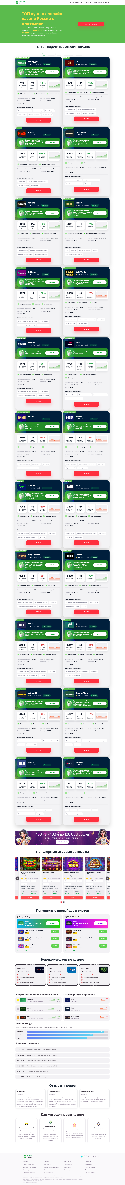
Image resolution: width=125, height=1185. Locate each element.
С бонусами (78, 54)
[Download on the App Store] (97, 1156)
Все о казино (88, 1164)
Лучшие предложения (29, 1170)
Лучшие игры (68, 1164)
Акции (86, 1170)
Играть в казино (91, 24)
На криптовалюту (48, 1172)
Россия (59, 54)
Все (44, 54)
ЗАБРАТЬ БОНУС (62, 842)
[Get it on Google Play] (86, 1156)
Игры (83, 2)
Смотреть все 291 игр (23, 950)
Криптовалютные (68, 54)
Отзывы (94, 2)
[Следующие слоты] (107, 878)
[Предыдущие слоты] (17, 878)
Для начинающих (90, 1172)
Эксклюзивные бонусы (29, 1167)
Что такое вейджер (90, 1167)
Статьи (107, 2)
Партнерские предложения (51, 1167)
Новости (101, 2)
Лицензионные (48, 1170)
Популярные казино (28, 1164)
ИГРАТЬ (38, 120)
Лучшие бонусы (48, 1164)
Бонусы (88, 2)
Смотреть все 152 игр (71, 950)
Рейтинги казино (74, 2)
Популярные (51, 54)
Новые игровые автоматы (71, 1170)
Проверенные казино (29, 1172)
